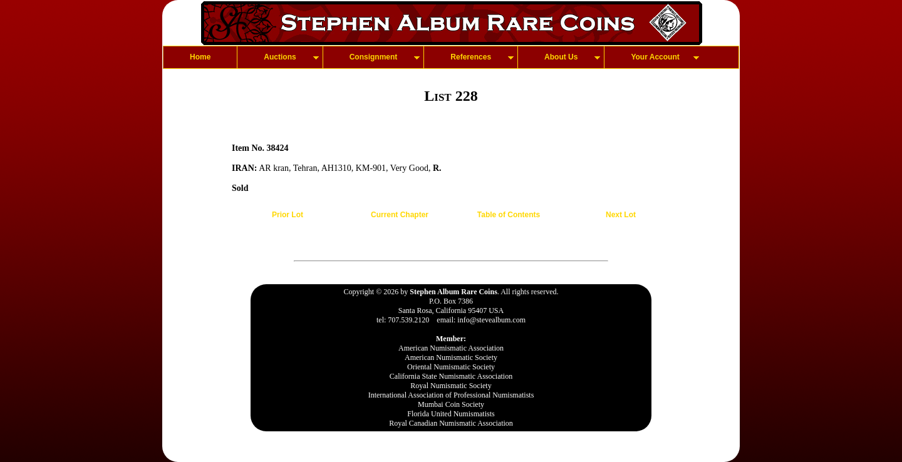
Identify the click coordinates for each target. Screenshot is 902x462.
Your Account (655, 57)
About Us (561, 57)
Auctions (280, 57)
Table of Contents (508, 214)
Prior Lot (287, 214)
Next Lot (621, 214)
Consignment (374, 57)
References (470, 57)
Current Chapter (399, 214)
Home (200, 57)
